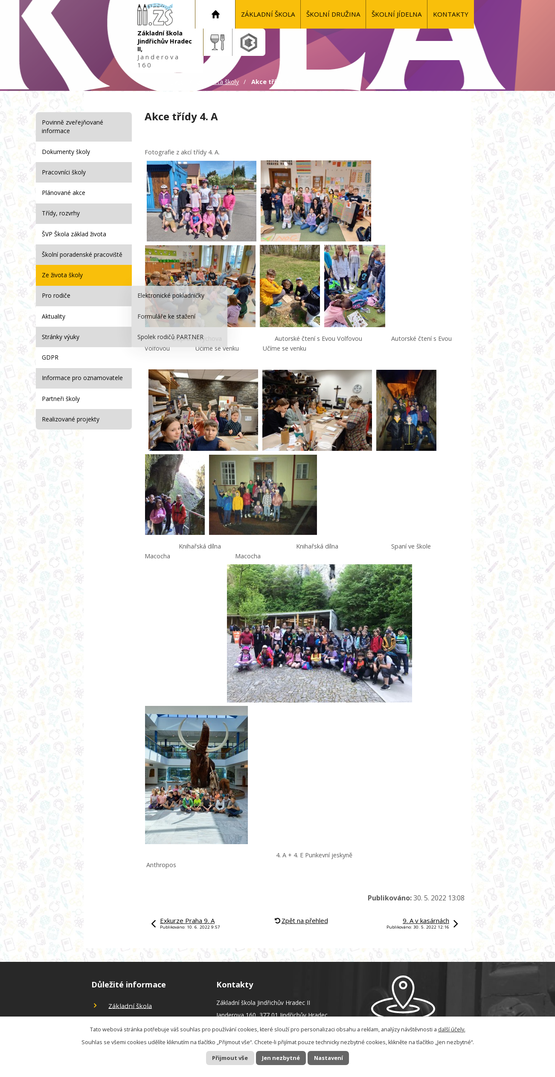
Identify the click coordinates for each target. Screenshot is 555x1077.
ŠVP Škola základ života (74, 234)
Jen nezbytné (281, 1058)
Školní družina (333, 14)
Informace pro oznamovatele (82, 378)
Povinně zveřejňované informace (72, 126)
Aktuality (53, 316)
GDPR (50, 357)
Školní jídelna (397, 14)
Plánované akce (63, 193)
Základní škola (268, 14)
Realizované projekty (70, 419)
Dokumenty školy (66, 152)
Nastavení (336, 1058)
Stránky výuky (60, 337)
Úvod (215, 14)
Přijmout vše (222, 1058)
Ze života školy (218, 82)
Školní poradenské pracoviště (82, 254)
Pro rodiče (56, 295)
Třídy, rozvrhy (61, 213)
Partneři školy (61, 399)
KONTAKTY (450, 14)
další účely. (451, 1028)
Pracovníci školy (64, 172)
